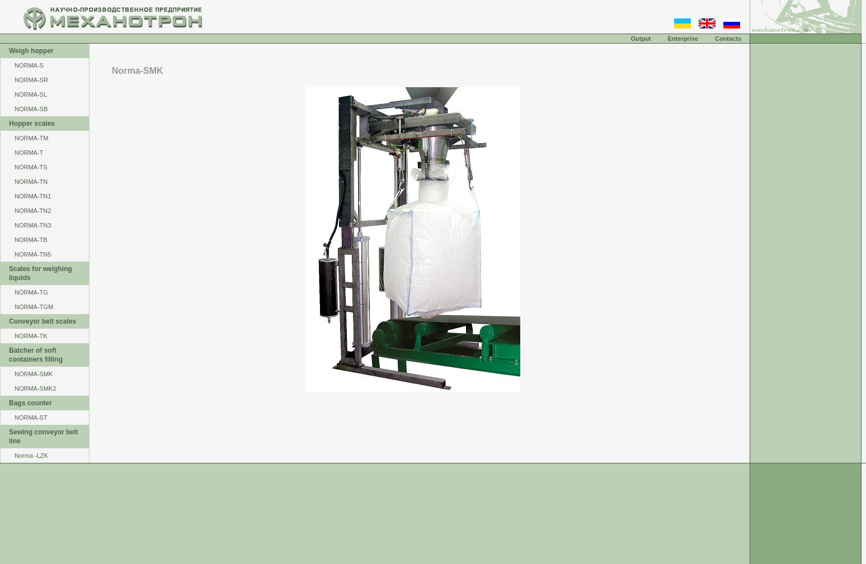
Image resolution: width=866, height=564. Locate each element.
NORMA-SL (31, 94)
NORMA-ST (31, 417)
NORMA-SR (31, 80)
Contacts (728, 38)
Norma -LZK (31, 455)
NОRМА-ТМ (32, 138)
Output (640, 38)
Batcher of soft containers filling (36, 355)
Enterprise (683, 38)
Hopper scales (32, 123)
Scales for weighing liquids (40, 273)
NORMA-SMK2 (36, 388)
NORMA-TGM (34, 307)
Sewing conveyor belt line (43, 436)
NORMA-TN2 (33, 210)
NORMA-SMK (34, 374)
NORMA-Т (29, 152)
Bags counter (30, 403)
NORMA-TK (31, 336)
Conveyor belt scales (42, 321)
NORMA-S (29, 65)
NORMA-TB (31, 239)
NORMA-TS (31, 167)
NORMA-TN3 (33, 225)
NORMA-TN (31, 181)
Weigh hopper (31, 51)
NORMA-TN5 (33, 254)
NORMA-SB (31, 109)
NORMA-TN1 (33, 196)
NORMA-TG (31, 292)
